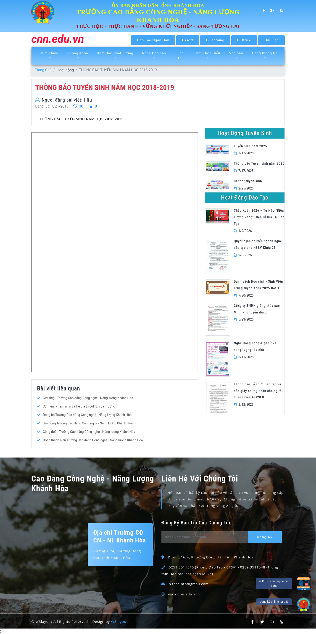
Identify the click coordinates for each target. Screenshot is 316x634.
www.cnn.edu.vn (183, 594)
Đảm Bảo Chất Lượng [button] (115, 53)
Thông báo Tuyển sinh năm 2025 (259, 163)
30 (78, 106)
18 (92, 106)
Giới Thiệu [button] (49, 53)
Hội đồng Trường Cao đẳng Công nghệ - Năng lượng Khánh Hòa (88, 423)
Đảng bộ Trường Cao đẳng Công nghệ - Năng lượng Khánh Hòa (87, 415)
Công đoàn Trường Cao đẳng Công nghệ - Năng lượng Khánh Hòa (89, 432)
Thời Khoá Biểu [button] (207, 53)
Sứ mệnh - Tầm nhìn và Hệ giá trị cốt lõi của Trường (79, 406)
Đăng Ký (265, 537)
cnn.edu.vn (57, 39)
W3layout (119, 621)
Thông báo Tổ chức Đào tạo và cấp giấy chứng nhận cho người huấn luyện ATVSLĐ (258, 391)
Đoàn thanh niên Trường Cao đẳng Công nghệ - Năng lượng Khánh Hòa (93, 440)
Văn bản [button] (236, 53)
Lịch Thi (180, 56)
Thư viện (271, 40)
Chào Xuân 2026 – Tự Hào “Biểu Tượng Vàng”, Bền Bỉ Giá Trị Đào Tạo (259, 217)
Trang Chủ (43, 70)
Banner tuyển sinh (248, 181)
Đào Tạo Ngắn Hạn (153, 40)
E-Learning (215, 40)
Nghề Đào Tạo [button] (154, 53)
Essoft (187, 40)
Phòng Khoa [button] (77, 53)
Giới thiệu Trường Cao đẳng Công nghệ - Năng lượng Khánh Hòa (88, 398)
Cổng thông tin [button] (265, 53)
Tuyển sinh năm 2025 (250, 146)
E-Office (244, 40)
